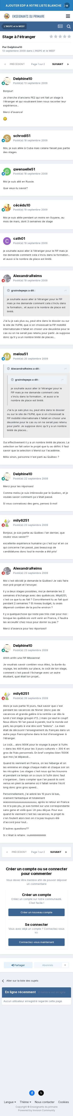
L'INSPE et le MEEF (44, 50)
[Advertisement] (36, 1048)
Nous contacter (45, 1102)
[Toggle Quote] (9, 290)
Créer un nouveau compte (36, 912)
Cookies (63, 1102)
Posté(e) (30, 83)
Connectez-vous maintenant (36, 942)
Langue (10, 1102)
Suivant (57, 64)
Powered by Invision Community (36, 1110)
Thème (25, 1102)
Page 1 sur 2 (38, 64)
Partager (18, 965)
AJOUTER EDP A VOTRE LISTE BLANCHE (34, 5)
